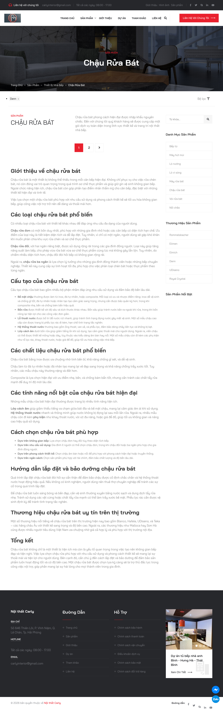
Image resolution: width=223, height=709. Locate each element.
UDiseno (174, 270)
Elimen (173, 243)
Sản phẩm (177, 5)
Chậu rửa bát (177, 190)
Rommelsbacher (179, 235)
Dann (172, 261)
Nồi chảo (174, 207)
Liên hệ (156, 18)
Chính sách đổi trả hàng (132, 671)
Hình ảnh (164, 5)
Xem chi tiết (181, 672)
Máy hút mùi (176, 155)
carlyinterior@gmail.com (56, 5)
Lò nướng (175, 163)
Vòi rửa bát (175, 198)
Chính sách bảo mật (129, 662)
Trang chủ (67, 18)
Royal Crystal (177, 278)
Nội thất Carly (52, 703)
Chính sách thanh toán (131, 636)
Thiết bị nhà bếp (54, 85)
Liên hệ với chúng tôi (199, 18)
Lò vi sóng (175, 172)
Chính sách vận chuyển (131, 645)
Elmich (173, 252)
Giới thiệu (151, 5)
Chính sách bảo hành (130, 627)
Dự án (122, 18)
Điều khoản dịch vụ (129, 654)
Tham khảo (139, 18)
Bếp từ (173, 146)
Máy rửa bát (176, 181)
